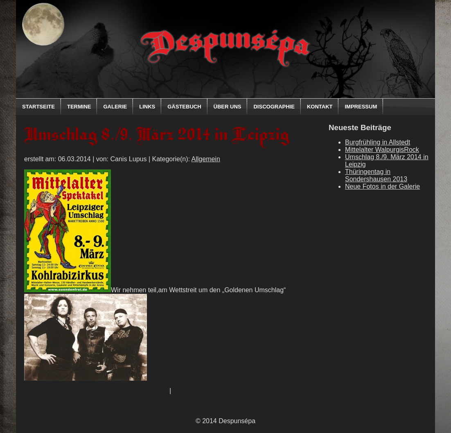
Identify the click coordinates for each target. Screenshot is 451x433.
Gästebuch (184, 107)
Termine (79, 107)
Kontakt (320, 107)
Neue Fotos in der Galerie (382, 186)
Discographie (273, 107)
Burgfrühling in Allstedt (377, 142)
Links (147, 107)
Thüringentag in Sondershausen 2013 (376, 175)
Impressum (361, 107)
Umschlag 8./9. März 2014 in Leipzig (156, 136)
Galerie (115, 107)
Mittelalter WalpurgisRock (382, 149)
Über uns (227, 107)
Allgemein (206, 159)
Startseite (38, 107)
